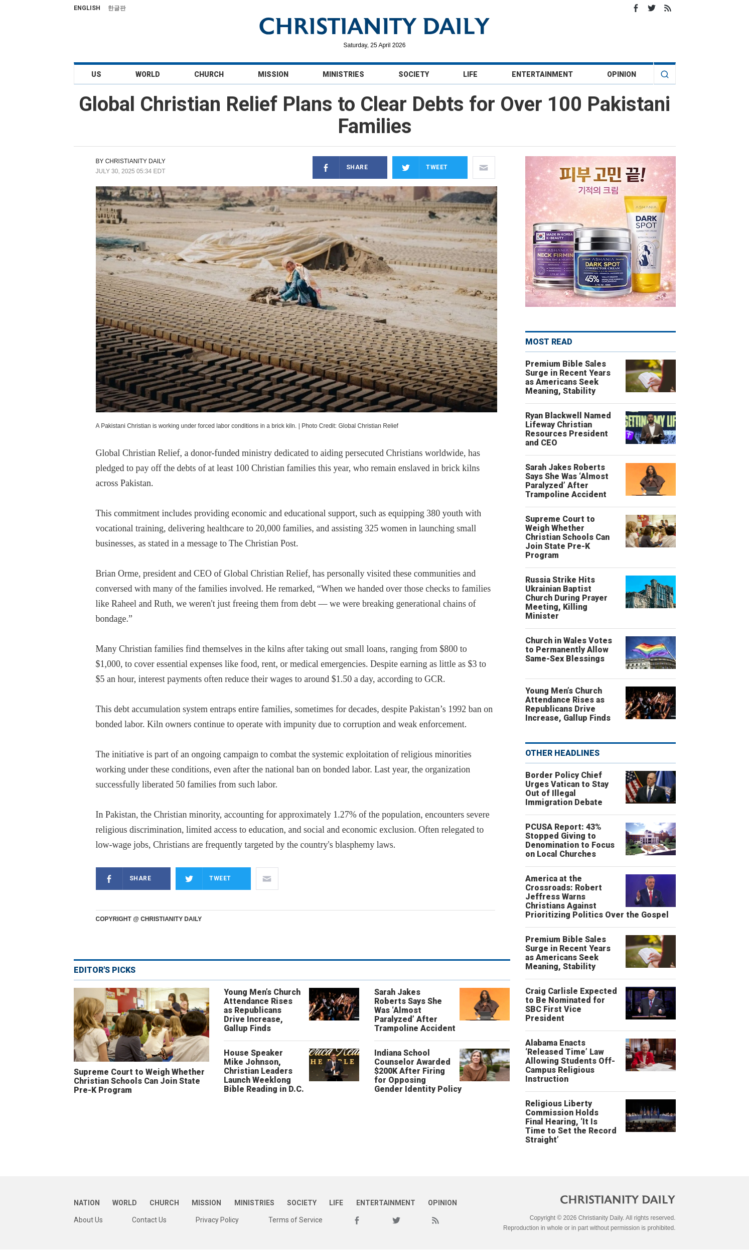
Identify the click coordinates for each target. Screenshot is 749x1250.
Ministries (343, 74)
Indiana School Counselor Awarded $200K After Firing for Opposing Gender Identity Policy (418, 1071)
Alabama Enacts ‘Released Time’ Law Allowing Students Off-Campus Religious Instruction (570, 1061)
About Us (88, 1220)
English (87, 8)
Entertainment (542, 74)
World (147, 74)
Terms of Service (295, 1220)
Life (470, 74)
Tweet (420, 167)
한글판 (117, 8)
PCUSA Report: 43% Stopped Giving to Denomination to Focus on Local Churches (570, 840)
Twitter (652, 8)
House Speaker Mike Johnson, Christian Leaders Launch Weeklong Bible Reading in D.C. (264, 1071)
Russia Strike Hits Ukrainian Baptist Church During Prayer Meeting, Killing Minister (566, 598)
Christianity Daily (135, 161)
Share (340, 167)
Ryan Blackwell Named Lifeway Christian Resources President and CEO (568, 429)
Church (209, 74)
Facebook (636, 8)
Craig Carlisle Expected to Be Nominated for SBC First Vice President (571, 1004)
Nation (87, 1203)
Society (413, 74)
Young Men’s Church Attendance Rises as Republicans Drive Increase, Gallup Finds (262, 1010)
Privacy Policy (217, 1220)
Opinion (621, 74)
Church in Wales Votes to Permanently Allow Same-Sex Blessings (568, 649)
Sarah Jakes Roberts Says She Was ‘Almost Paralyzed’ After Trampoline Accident (415, 1010)
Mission (273, 74)
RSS (668, 8)
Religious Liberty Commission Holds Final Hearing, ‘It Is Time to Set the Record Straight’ (571, 1122)
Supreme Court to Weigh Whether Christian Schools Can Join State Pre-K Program (139, 1081)
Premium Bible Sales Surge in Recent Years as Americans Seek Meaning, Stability (568, 377)
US (96, 74)
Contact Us (149, 1220)
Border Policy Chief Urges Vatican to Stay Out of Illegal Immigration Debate (567, 788)
